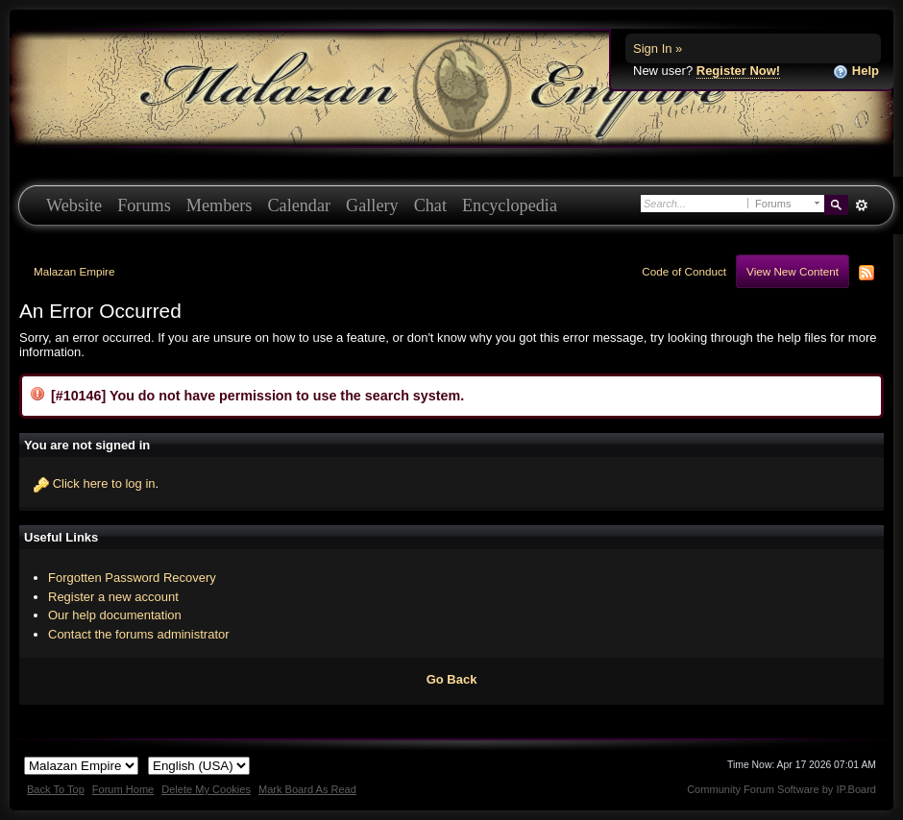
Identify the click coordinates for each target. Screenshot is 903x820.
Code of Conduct (684, 271)
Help (856, 71)
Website (74, 205)
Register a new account (113, 597)
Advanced (861, 205)
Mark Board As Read (307, 789)
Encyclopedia (509, 205)
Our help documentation (115, 615)
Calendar (298, 205)
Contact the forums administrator (139, 634)
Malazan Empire (74, 271)
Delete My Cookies (206, 789)
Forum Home (123, 789)
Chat (430, 205)
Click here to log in (104, 483)
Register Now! (738, 70)
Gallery (372, 205)
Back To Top (56, 789)
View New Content (792, 271)
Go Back (452, 679)
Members (219, 205)
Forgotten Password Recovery (132, 577)
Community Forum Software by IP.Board (781, 789)
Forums (144, 205)
